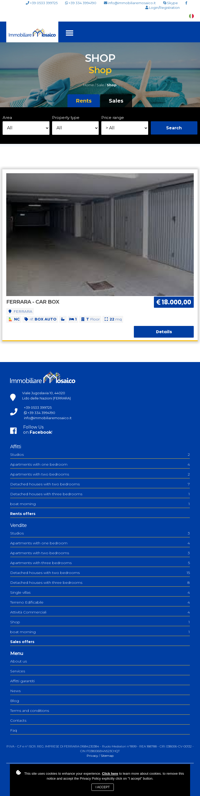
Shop (100, 622)
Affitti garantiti (22, 681)
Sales (116, 101)
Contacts (18, 720)
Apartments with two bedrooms (100, 474)
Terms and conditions (29, 710)
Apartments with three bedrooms (100, 562)
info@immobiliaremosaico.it (130, 3)
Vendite (18, 525)
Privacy (92, 756)
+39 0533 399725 (42, 3)
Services (17, 671)
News (15, 690)
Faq (13, 730)
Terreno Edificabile (100, 602)
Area (7, 117)
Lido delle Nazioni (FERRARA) (46, 398)
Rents (84, 101)
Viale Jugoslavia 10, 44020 (43, 393)
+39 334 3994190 (80, 3)
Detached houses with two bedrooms (100, 484)
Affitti (15, 447)
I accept (103, 787)
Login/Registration (162, 7)
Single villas (100, 592)
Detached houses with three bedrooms (100, 494)
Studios (100, 454)
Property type (65, 117)
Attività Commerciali (100, 612)
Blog (14, 700)
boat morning (100, 503)
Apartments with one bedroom (100, 464)
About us (18, 661)
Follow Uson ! (37, 430)
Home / (89, 85)
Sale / (101, 85)
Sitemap (107, 756)
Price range (112, 117)
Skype (170, 3)
